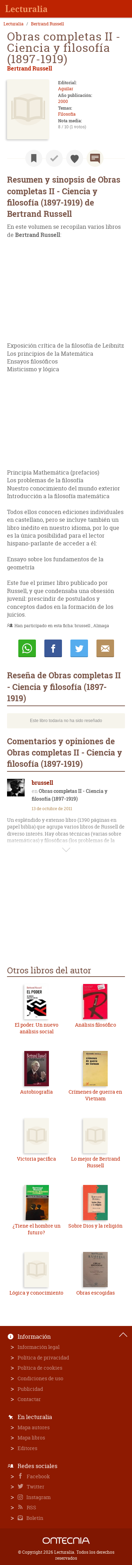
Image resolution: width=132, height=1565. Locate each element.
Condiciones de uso (40, 1378)
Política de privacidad (43, 1357)
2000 (63, 101)
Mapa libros (31, 1437)
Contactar (29, 1399)
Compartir (53, 648)
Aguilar (65, 89)
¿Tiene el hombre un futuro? (37, 1229)
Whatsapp (27, 648)
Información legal (38, 1347)
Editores (27, 1448)
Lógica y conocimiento (36, 1292)
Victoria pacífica (36, 1158)
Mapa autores (34, 1427)
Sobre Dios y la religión (95, 1225)
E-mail (105, 648)
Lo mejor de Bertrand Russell (95, 1162)
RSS (31, 1507)
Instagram (38, 1497)
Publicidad (30, 1389)
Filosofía (67, 114)
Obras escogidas (95, 1292)
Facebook (38, 1476)
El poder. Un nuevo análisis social (36, 1028)
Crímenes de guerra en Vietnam (95, 1095)
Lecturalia (14, 24)
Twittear (79, 648)
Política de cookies (40, 1367)
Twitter (35, 1486)
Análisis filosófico (95, 1024)
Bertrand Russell (47, 24)
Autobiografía (36, 1091)
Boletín (34, 1518)
